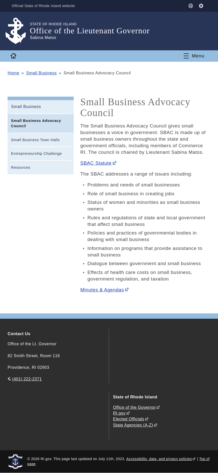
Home (13, 73)
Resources (21, 167)
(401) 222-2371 (27, 379)
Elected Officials (128, 419)
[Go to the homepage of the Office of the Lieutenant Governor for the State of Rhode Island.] (19, 31)
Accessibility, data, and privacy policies (159, 459)
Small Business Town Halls (35, 140)
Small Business (41, 73)
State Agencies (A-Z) (133, 425)
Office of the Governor (134, 407)
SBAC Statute (96, 163)
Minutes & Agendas (102, 289)
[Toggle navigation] (194, 55)
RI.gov (119, 413)
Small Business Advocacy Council (36, 123)
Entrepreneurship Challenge (36, 154)
